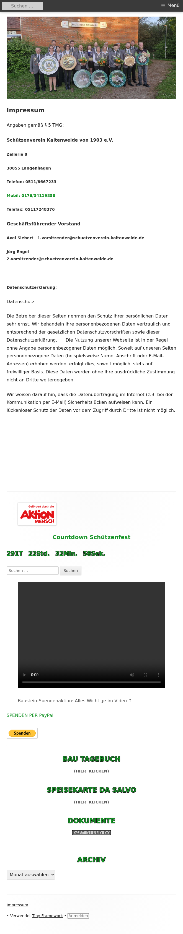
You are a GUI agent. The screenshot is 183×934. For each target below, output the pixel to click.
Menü (173, 5)
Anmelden (78, 916)
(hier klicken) (91, 771)
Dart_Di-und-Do (91, 833)
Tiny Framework (47, 916)
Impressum (17, 905)
